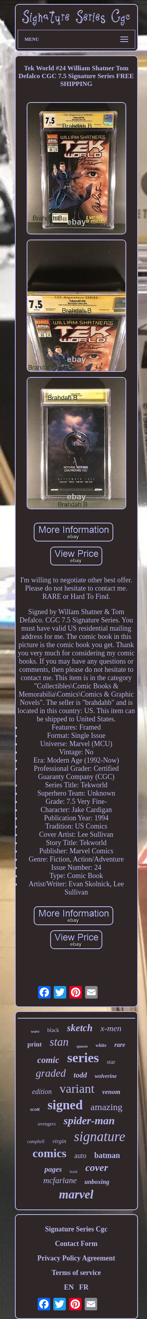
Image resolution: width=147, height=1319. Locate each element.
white (101, 1045)
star (111, 1062)
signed (65, 1105)
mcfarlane (59, 1180)
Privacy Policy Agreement (76, 1258)
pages (53, 1169)
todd (80, 1075)
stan (59, 1041)
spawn (82, 1046)
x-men (111, 1028)
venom (111, 1092)
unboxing (97, 1181)
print (34, 1044)
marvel (76, 1194)
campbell (35, 1141)
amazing (106, 1107)
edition (42, 1092)
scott (35, 1109)
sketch (80, 1028)
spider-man (89, 1120)
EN (69, 1287)
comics (50, 1153)
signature (99, 1136)
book (74, 1171)
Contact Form (76, 1244)
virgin (59, 1141)
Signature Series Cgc (76, 1229)
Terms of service (76, 1273)
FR (84, 1287)
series (83, 1057)
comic (48, 1060)
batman (107, 1155)
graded (51, 1073)
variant (77, 1088)
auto (80, 1156)
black (53, 1030)
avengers (47, 1124)
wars (35, 1031)
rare (119, 1044)
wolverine (106, 1076)
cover (96, 1167)
